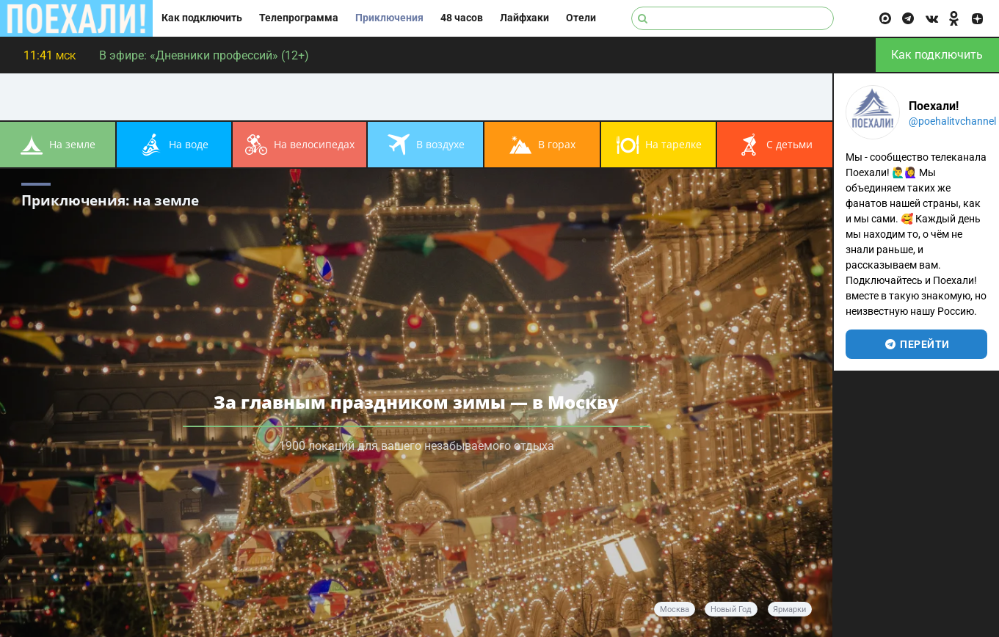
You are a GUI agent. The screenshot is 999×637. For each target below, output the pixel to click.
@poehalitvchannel (952, 121)
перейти (916, 344)
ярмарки (789, 609)
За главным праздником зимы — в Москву (416, 402)
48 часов (461, 18)
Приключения (389, 18)
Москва (674, 609)
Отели (581, 18)
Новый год (731, 609)
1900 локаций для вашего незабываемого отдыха (416, 446)
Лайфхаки (524, 18)
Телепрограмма (298, 18)
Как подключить (201, 18)
